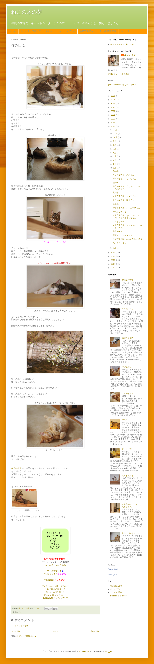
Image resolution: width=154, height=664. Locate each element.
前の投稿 (95, 631)
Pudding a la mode (118, 596)
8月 (115, 145)
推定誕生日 (127, 367)
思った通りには (119, 243)
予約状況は (49, 580)
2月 (115, 168)
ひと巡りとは (128, 309)
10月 (115, 137)
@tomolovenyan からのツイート (122, 84)
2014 (113, 264)
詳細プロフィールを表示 (118, 74)
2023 (113, 107)
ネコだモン (115, 589)
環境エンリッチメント (122, 235)
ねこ (20, 612)
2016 (113, 256)
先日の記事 (16, 468)
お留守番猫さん (87, 31)
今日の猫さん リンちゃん (124, 179)
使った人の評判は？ (55, 592)
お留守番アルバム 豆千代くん (126, 208)
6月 (115, 152)
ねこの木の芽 (26, 12)
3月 (115, 164)
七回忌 (116, 192)
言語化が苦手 (128, 280)
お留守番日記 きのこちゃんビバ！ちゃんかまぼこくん (126, 216)
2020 (113, 119)
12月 (115, 130)
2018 (113, 126)
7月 (115, 149)
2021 (113, 115)
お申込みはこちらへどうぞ (55, 598)
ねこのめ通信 (116, 592)
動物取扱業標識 (108, 31)
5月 (115, 156)
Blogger (108, 651)
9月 (115, 141)
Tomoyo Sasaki (113, 569)
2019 (113, 122)
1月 (115, 248)
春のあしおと (118, 171)
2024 (113, 103)
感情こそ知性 (128, 338)
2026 (113, 96)
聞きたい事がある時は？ (55, 595)
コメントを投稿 (21, 626)
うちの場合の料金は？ (55, 589)
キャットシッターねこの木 (122, 44)
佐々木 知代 (130, 55)
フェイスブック (54, 571)
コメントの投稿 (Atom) (26, 636)
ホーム (12, 31)
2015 (113, 260)
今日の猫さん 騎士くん (123, 200)
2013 (113, 268)
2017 (113, 252)
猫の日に (117, 182)
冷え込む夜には (119, 211)
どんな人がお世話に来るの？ (55, 586)
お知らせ (50, 31)
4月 (115, 160)
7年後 (124, 420)
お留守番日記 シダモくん (124, 196)
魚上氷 (116, 204)
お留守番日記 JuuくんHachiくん (127, 239)
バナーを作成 (112, 575)
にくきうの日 (118, 221)
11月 (115, 133)
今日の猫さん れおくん (123, 175)
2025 (113, 100)
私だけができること (130, 533)
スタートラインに (129, 393)
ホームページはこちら (55, 565)
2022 (113, 111)
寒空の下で (118, 231)
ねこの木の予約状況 (31, 31)
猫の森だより (116, 586)
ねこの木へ (126, 31)
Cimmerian (84, 651)
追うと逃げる (128, 475)
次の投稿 (16, 631)
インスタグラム (67, 31)
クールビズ (127, 449)
